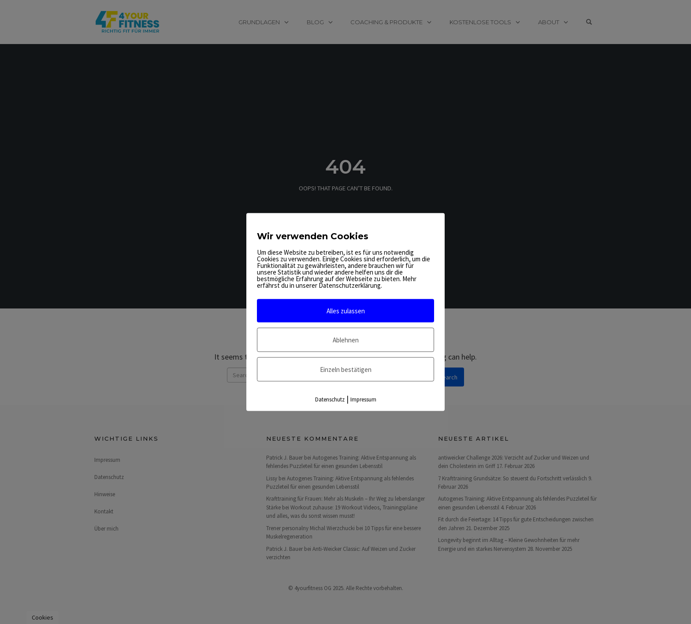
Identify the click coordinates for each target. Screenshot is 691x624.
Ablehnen (346, 340)
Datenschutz (330, 399)
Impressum (363, 399)
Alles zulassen (346, 311)
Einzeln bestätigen (346, 369)
